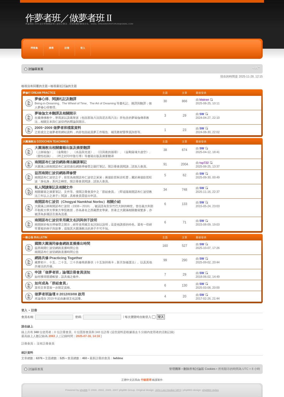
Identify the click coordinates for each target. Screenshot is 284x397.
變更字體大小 (256, 68)
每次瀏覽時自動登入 (140, 316)
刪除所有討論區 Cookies (199, 368)
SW (201, 114)
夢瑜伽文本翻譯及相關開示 (55, 113)
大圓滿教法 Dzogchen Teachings (46, 141)
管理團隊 (175, 368)
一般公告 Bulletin (35, 237)
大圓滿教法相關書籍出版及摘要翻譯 (62, 148)
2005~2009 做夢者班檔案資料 (58, 128)
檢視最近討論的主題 (63, 86)
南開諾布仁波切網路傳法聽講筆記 (61, 162)
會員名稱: (27, 316)
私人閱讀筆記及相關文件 (54, 187)
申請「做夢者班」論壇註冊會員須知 (62, 272)
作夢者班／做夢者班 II (68, 18)
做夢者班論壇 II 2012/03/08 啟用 (60, 294)
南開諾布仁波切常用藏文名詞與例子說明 (66, 220)
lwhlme (118, 358)
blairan (204, 99)
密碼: (78, 316)
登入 (82, 48)
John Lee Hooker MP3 (168, 389)
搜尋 (51, 48)
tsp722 (204, 162)
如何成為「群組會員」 (52, 283)
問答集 (34, 48)
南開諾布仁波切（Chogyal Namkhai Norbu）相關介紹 (78, 202)
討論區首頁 (36, 69)
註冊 (67, 48)
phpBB (83, 389)
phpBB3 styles (210, 389)
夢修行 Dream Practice (39, 92)
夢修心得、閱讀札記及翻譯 (55, 99)
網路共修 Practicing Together (58, 258)
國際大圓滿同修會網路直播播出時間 (62, 243)
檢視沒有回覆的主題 (34, 86)
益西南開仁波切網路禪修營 (55, 173)
